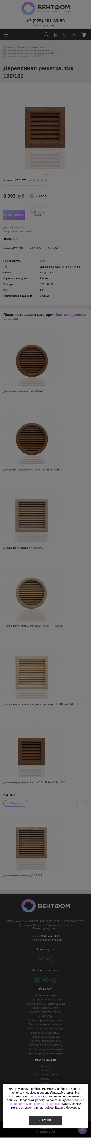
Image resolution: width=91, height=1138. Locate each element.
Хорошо (45, 1120)
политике (36, 1096)
